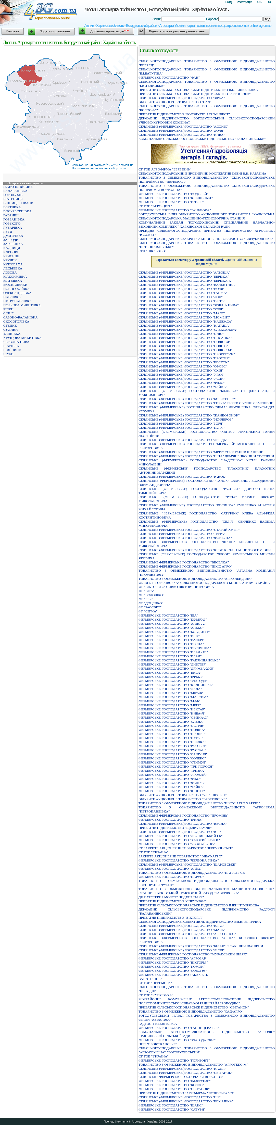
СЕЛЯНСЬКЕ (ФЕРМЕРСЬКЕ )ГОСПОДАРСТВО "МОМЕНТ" (185, 317)
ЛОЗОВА (10, 272)
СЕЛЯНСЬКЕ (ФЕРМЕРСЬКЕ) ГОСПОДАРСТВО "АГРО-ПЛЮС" (187, 934)
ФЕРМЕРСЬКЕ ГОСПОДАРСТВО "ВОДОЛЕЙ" (173, 194)
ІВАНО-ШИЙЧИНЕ (18, 187)
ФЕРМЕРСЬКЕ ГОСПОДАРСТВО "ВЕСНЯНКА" (175, 648)
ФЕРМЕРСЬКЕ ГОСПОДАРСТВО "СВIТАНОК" (174, 1089)
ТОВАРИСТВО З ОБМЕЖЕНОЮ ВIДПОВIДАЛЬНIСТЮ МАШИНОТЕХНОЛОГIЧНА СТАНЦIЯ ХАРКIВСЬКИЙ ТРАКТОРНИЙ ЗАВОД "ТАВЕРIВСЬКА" (207, 891)
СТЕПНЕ (10, 325)
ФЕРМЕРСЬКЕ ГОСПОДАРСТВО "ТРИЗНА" (172, 770)
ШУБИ (8, 354)
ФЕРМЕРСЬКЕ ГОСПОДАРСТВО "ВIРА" (169, 636)
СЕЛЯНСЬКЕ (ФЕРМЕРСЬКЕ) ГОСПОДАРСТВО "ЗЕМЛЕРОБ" (186, 419)
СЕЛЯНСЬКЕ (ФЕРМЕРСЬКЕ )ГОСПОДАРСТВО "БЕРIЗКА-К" (185, 280)
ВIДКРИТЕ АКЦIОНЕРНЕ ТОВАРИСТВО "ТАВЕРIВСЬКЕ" (183, 799)
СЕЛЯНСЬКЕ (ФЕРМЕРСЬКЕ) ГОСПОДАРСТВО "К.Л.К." (182, 427)
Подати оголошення (55, 31)
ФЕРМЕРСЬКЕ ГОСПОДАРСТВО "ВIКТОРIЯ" (173, 962)
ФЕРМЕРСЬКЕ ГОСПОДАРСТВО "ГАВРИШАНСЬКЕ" (179, 660)
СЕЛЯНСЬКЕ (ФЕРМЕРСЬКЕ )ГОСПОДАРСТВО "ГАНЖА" (183, 293)
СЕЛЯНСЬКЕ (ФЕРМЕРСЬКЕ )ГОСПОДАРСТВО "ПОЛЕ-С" (183, 346)
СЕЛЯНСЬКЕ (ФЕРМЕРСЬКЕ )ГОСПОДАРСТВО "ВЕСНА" (183, 824)
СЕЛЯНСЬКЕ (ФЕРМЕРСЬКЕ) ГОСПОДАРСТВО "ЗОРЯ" (181, 423)
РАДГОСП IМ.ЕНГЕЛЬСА (158, 1024)
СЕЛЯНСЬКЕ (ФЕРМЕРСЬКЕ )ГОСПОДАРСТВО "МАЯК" (182, 930)
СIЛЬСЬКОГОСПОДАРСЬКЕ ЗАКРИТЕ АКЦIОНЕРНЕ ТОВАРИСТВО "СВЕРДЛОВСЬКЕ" (206, 239)
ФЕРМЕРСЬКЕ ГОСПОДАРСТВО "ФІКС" (170, 779)
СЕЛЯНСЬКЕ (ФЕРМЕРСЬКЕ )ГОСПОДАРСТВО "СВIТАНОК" (186, 1073)
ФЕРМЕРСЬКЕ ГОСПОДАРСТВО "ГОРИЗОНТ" (174, 1060)
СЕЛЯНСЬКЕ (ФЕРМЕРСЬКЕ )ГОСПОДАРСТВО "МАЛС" (182, 313)
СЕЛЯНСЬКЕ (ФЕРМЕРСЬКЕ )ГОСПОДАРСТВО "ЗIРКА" (182, 98)
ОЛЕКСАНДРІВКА (17, 293)
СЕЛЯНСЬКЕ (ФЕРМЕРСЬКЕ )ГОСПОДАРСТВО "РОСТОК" (184, 362)
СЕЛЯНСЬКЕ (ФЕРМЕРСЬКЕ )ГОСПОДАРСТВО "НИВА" (182, 135)
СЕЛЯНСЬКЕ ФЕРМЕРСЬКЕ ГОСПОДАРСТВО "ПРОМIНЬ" (184, 815)
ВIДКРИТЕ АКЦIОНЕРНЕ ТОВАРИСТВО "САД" (175, 102)
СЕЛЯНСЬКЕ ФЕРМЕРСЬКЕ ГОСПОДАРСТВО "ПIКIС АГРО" (185, 566)
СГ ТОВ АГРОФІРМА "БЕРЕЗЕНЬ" (165, 169)
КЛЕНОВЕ (11, 252)
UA (259, 2)
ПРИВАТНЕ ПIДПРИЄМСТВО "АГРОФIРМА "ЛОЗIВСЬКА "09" (186, 1093)
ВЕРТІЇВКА (12, 207)
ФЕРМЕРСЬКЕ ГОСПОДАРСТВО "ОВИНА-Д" (173, 717)
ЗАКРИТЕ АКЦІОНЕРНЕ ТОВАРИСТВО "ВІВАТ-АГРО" (180, 856)
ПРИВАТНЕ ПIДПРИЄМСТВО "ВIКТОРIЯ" (171, 917)
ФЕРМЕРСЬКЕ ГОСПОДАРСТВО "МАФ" (169, 701)
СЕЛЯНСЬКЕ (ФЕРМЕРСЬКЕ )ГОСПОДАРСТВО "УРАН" (181, 374)
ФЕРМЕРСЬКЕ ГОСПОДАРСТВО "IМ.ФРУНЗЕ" (174, 1081)
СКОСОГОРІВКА (16, 321)
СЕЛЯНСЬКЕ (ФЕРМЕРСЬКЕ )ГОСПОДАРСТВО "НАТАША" (184, 325)
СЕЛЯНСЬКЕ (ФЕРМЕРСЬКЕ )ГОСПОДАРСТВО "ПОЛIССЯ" (184, 342)
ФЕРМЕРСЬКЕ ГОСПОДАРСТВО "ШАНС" (171, 1105)
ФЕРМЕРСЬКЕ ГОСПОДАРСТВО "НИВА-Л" (172, 713)
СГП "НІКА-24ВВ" (152, 251)
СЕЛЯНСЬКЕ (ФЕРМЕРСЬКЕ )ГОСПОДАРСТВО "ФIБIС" (181, 383)
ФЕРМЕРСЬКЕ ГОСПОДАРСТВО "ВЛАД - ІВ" (173, 652)
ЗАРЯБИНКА (13, 244)
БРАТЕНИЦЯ (13, 199)
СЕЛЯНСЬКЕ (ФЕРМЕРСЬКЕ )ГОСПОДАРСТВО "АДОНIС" (184, 126)
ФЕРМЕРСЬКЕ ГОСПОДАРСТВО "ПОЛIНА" (172, 730)
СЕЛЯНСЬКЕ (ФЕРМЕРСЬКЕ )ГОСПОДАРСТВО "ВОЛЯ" (181, 289)
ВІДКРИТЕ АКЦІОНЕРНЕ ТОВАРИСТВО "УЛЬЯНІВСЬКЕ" (183, 795)
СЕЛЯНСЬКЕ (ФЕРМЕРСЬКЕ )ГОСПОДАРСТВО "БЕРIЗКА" (184, 276)
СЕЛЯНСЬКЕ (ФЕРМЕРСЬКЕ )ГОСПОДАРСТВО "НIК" (180, 1097)
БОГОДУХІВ (12, 195)
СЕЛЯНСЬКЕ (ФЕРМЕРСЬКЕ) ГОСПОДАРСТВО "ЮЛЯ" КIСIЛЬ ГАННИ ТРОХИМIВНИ (205, 550)
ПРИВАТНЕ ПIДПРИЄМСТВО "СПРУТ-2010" (173, 901)
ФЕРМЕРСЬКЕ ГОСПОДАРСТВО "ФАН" (169, 77)
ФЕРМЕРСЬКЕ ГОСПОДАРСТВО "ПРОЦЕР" (172, 734)
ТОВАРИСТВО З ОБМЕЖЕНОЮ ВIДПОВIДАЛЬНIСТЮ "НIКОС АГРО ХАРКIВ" (199, 803)
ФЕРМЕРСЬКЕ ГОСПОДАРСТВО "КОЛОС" (171, 1085)
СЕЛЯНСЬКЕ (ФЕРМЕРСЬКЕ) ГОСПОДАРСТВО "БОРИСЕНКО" (187, 399)
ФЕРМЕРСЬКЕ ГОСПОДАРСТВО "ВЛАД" (170, 656)
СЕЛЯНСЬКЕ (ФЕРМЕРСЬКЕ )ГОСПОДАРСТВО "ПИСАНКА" (185, 338)
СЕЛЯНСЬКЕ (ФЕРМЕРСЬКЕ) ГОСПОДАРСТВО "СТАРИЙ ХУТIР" (189, 530)
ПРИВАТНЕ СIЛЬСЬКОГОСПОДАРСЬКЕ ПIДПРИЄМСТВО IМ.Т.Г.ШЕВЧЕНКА (198, 90)
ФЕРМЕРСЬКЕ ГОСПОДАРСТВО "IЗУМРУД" (173, 619)
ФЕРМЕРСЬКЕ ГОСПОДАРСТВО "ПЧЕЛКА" (172, 742)
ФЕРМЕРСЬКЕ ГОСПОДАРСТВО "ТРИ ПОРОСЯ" (176, 766)
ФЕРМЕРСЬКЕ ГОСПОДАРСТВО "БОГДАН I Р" (174, 632)
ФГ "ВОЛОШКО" (151, 595)
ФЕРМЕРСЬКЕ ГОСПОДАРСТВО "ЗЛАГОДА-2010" (177, 1040)
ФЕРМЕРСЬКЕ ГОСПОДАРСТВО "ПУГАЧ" (171, 738)
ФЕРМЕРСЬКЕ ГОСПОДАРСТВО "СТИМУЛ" (173, 762)
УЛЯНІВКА (11, 334)
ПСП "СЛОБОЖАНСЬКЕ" (158, 1044)
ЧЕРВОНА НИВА (16, 342)
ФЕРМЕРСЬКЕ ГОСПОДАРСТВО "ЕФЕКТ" (171, 677)
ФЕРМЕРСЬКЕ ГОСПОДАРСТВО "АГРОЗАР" (173, 958)
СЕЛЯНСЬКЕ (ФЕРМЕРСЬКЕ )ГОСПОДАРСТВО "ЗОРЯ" (181, 309)
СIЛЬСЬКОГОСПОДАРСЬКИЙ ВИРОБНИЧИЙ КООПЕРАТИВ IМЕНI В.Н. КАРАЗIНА (202, 173)
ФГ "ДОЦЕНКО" (151, 603)
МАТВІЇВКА (12, 280)
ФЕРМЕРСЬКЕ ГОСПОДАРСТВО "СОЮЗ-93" (173, 970)
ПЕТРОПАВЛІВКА (17, 301)
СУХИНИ (10, 329)
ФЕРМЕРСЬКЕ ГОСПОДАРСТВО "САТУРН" (172, 1109)
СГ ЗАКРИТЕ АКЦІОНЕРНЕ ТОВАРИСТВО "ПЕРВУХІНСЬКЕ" (186, 848)
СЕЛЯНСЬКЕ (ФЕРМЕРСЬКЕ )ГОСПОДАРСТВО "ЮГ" (180, 832)
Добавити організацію (109, 31)
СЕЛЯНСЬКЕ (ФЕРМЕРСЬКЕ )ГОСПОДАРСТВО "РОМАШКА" (186, 1101)
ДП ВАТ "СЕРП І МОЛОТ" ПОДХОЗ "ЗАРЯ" (171, 897)
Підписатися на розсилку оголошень (177, 31)
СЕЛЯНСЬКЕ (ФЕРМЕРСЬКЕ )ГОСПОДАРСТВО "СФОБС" (183, 366)
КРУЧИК (10, 260)
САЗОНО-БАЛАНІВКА (20, 317)
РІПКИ (8, 309)
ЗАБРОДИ (10, 240)
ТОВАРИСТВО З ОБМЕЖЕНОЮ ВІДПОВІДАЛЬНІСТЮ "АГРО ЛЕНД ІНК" (195, 579)
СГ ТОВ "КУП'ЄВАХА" (156, 995)
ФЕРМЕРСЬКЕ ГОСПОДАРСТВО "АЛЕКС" (171, 628)
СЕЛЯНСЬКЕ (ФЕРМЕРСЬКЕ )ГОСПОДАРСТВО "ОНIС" (181, 334)
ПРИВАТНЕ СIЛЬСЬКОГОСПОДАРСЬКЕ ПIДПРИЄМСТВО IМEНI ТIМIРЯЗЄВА (199, 905)
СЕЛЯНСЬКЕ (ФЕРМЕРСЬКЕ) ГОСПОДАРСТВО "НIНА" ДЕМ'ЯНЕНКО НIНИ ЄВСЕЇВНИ (206, 456)
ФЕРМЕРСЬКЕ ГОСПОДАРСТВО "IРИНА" (171, 819)
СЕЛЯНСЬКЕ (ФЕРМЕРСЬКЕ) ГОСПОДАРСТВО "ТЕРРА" (182, 534)
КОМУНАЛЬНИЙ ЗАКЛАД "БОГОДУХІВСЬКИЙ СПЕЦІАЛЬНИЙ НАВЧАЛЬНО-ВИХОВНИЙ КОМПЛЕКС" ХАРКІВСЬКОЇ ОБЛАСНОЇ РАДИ (207, 224)
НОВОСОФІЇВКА (16, 289)
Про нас (109, 1121)
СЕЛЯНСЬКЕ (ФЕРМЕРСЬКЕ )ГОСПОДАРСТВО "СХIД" (181, 370)
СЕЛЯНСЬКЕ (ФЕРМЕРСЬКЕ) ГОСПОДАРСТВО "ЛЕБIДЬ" (183, 440)
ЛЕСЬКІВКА (12, 268)
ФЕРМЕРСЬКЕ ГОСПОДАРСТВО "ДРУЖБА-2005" (176, 668)
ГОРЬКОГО (11, 223)
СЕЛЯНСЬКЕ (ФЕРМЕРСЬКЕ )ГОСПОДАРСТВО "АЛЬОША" (184, 272)
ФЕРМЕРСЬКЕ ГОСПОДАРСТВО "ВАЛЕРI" (171, 640)
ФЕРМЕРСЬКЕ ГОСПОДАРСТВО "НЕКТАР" (172, 709)
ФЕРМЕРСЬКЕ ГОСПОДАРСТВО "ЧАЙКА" (171, 787)
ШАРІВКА (11, 346)
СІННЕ (8, 313)
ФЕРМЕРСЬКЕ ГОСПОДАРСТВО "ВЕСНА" (171, 644)
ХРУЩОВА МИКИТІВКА (22, 338)
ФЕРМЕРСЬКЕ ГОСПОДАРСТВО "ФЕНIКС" (172, 783)
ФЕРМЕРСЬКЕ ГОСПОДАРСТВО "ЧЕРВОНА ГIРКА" (179, 860)
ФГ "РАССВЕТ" (150, 607)
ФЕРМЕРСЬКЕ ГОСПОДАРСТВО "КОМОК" (172, 966)
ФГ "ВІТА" (147, 591)
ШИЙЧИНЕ (12, 350)
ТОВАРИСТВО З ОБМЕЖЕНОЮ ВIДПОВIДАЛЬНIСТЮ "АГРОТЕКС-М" (193, 1064)
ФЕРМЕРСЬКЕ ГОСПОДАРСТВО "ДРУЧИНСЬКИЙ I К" (180, 836)
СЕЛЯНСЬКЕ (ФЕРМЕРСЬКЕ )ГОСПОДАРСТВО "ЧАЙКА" (183, 387)
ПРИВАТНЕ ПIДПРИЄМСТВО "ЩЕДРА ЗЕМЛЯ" (175, 828)
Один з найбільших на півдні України (206, 262)
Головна (12, 31)
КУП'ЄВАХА (13, 264)
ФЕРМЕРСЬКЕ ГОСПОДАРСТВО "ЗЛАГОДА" (173, 681)
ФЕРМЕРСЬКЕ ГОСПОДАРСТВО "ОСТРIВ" (172, 726)
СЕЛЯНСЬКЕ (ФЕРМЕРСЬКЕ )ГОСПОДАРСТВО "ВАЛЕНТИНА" (187, 285)
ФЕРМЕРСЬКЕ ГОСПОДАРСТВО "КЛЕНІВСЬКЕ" (176, 198)
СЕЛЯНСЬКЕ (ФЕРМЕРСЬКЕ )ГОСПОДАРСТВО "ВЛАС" (181, 926)
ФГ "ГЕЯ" (146, 599)
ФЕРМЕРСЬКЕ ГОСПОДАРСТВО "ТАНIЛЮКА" (175, 210)
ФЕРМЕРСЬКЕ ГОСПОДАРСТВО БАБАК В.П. (173, 975)
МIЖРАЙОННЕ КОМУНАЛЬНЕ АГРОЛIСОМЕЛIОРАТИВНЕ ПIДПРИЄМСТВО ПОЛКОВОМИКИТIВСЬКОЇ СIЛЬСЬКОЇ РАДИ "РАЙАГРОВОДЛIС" (207, 1001)
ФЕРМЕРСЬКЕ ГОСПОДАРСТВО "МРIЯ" (170, 705)
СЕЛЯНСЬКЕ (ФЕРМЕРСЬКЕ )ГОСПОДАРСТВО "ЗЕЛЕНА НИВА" (189, 305)
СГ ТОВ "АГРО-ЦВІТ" (155, 206)
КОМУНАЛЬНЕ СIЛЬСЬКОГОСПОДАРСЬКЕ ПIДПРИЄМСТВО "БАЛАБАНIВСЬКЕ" (202, 139)
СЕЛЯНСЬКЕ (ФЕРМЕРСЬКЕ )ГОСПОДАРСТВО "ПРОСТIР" (184, 358)
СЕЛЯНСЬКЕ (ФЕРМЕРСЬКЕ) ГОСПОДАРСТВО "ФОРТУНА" (185, 538)
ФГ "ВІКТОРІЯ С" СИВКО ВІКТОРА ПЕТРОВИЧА (176, 587)
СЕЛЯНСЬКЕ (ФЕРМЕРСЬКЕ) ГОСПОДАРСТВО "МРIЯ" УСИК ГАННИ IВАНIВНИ (201, 452)
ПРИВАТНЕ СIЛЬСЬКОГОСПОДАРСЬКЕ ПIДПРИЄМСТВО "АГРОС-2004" (195, 94)
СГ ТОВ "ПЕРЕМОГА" (155, 983)
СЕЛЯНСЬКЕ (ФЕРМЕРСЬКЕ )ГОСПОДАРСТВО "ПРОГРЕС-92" (187, 354)
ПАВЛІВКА (12, 297)
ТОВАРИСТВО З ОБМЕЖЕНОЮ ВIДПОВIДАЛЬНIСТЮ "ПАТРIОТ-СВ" (192, 873)
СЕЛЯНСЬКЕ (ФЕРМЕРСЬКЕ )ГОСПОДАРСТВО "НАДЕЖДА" (186, 321)
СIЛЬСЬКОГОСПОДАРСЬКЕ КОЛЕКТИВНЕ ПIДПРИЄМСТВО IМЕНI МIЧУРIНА (200, 921)
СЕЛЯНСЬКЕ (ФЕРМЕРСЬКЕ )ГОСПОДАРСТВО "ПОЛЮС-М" (185, 350)
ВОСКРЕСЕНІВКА (17, 211)
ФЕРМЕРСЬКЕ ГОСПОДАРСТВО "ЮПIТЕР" (172, 791)
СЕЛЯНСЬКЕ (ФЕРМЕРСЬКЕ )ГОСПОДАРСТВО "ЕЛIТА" (182, 301)
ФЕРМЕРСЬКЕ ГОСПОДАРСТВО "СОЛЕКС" (172, 758)
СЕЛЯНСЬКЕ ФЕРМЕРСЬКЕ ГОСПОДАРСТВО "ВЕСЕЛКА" (184, 562)
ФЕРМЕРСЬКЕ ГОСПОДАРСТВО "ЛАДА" (170, 689)
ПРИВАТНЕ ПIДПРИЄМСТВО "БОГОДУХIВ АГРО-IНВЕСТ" (184, 114)
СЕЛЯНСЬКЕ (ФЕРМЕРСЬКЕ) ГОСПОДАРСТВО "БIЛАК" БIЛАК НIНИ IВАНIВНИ (201, 946)
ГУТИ (7, 231)
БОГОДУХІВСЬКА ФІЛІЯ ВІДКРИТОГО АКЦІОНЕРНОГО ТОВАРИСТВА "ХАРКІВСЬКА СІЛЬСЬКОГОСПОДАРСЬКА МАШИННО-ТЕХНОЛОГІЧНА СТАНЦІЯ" (207, 216)
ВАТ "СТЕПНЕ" (150, 979)
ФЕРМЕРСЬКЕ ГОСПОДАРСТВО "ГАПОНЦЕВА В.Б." (179, 1028)
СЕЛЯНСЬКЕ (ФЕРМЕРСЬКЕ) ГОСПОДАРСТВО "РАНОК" (183, 476)
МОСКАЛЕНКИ (15, 285)
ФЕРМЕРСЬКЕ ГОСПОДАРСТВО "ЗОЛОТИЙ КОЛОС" (180, 840)
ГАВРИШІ (11, 215)
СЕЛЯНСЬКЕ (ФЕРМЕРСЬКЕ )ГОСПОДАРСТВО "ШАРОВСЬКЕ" (187, 864)
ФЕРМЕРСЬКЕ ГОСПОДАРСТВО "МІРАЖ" (171, 693)
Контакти (122, 1121)
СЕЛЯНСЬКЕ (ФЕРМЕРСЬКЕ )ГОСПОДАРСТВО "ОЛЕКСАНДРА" (188, 329)
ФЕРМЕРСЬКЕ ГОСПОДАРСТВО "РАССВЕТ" (173, 746)
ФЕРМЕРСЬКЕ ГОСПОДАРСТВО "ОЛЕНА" (171, 721)
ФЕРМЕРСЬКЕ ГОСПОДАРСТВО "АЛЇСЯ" (171, 868)
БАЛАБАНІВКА (15, 191)
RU (269, 2)
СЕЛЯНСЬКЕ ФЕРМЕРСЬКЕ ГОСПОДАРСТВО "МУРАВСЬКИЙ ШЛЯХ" (193, 954)
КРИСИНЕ (11, 256)
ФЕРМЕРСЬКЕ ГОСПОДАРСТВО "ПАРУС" (171, 877)
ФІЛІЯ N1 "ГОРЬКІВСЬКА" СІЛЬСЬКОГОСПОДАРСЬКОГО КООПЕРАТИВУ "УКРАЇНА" (205, 583)
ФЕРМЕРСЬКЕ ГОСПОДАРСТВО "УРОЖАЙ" (173, 775)
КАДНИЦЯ (11, 248)
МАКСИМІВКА (15, 276)
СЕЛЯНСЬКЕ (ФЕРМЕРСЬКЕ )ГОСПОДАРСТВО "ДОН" (181, 297)
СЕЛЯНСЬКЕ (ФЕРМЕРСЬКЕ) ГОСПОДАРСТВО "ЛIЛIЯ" (181, 950)
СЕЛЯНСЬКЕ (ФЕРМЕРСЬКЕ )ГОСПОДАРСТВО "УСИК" (182, 378)
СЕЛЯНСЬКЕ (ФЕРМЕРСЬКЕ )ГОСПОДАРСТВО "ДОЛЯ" (181, 130)
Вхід (228, 2)
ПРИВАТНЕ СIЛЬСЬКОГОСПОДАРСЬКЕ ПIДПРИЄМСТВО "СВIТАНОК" (194, 1007)
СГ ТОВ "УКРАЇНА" (154, 852)
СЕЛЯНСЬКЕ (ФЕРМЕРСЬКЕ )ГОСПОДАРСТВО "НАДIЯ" (182, 1068)
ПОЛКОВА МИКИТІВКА (22, 305)
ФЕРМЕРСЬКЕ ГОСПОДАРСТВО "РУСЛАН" (172, 750)
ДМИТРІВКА (13, 236)
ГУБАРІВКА (12, 227)
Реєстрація (244, 2)
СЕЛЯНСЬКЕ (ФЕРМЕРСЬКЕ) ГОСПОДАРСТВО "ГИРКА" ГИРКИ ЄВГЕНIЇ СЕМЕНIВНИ (206, 403)
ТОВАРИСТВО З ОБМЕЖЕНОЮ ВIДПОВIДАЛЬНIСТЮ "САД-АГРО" (191, 1011)
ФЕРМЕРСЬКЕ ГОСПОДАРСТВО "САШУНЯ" (173, 754)
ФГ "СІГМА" (148, 611)
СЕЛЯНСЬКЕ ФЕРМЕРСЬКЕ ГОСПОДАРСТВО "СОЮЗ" (181, 1077)
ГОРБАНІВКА (13, 219)
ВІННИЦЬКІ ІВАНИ (18, 203)
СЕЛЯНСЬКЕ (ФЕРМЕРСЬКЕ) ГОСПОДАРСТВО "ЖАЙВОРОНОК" (189, 415)
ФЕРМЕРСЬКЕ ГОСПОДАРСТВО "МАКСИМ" (173, 697)
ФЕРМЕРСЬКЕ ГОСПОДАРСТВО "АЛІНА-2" (172, 623)
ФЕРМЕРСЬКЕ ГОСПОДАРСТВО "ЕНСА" (170, 672)
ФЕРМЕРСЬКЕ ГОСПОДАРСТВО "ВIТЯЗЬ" (171, 202)
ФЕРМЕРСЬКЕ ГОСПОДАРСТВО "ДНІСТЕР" (173, 664)
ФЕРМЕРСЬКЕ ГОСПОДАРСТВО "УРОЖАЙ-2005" (177, 844)
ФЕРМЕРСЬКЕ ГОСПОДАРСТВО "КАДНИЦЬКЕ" (176, 685)
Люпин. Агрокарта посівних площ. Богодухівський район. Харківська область (156, 9)
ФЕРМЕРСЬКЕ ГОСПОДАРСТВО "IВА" (168, 615)
